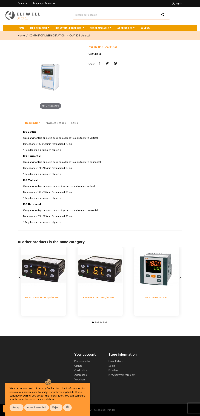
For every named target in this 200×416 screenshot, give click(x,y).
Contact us (23, 3)
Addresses (80, 375)
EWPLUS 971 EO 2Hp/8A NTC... (99, 298)
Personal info (82, 361)
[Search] (121, 15)
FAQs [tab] (74, 123)
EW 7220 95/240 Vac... (156, 298)
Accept (16, 408)
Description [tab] (32, 123)
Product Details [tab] (55, 123)
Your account (85, 355)
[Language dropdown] (50, 3)
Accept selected (36, 408)
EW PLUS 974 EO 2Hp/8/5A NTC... (43, 298)
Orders (78, 366)
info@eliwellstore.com (121, 375)
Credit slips (80, 370)
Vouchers (79, 379)
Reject (56, 408)
